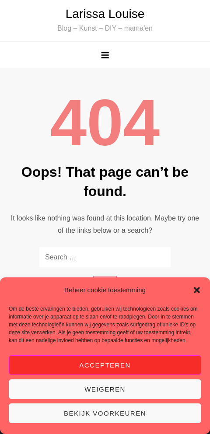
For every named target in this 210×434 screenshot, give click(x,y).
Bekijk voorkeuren (105, 413)
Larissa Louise (105, 14)
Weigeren (105, 389)
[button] (196, 290)
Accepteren (105, 365)
